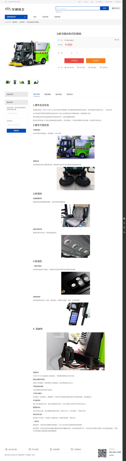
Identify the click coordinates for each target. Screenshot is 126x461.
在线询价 (57, 17)
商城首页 (14, 22)
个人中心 (85, 2)
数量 (60, 53)
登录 (79, 2)
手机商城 (99, 2)
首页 (34, 17)
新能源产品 (59, 12)
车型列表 (45, 17)
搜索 (104, 8)
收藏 (117, 39)
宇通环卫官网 (108, 2)
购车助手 (116, 8)
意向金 (60, 44)
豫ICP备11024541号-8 (11, 455)
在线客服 (111, 455)
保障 (60, 67)
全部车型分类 (11, 17)
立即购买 (74, 60)
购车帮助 (118, 2)
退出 (92, 2)
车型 (60, 40)
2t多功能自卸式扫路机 (33, 22)
